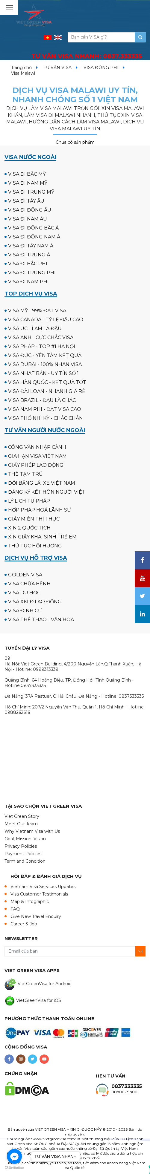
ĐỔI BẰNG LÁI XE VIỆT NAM (41, 483)
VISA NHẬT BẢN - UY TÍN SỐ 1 (43, 373)
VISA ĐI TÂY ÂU (26, 201)
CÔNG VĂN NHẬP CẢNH (37, 447)
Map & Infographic (29, 901)
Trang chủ (21, 67)
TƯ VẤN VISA (58, 67)
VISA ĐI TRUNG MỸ (31, 192)
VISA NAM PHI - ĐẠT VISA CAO (44, 409)
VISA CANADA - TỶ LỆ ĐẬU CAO (45, 319)
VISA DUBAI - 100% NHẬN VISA (45, 364)
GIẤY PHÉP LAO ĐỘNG (35, 465)
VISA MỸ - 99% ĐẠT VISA (37, 310)
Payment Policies (22, 853)
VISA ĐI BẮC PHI (27, 264)
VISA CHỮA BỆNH (29, 584)
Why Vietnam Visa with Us (32, 831)
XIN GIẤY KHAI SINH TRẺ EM (42, 537)
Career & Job (23, 924)
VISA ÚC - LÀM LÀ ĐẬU (35, 328)
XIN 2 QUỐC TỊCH (29, 528)
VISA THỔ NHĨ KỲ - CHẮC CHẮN (45, 418)
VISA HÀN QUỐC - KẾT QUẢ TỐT (47, 382)
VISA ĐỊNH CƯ (25, 610)
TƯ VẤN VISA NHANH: (86, 56)
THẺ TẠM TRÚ (25, 474)
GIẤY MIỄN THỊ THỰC (34, 519)
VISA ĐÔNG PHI (101, 67)
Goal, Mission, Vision (25, 838)
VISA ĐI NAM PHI (28, 281)
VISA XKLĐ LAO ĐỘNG (35, 601)
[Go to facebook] (14, 1156)
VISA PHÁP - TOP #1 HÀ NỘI (41, 346)
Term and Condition (25, 861)
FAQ (15, 909)
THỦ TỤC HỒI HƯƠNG (35, 546)
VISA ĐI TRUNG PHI (32, 272)
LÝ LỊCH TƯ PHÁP (29, 501)
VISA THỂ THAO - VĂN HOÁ (41, 619)
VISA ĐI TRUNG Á (29, 255)
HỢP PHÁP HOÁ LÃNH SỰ (39, 510)
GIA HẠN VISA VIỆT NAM (37, 456)
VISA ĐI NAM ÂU (27, 219)
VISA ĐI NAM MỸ (27, 183)
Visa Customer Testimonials (39, 894)
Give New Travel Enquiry (35, 916)
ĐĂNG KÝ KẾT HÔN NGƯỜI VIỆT (46, 492)
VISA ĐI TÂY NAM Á (30, 246)
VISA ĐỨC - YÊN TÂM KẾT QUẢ (44, 355)
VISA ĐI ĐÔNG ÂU (29, 210)
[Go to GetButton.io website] (14, 1168)
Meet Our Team (21, 823)
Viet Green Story (21, 816)
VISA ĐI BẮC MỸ (27, 174)
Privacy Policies (20, 846)
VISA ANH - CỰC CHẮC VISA (40, 337)
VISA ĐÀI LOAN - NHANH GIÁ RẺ (46, 391)
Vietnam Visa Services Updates (42, 886)
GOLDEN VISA (25, 575)
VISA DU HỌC (24, 593)
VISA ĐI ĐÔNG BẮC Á (33, 228)
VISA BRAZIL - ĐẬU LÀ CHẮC (42, 400)
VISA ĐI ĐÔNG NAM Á (34, 237)
